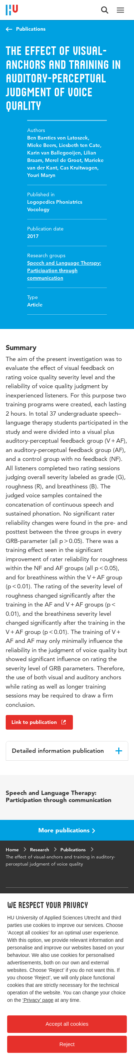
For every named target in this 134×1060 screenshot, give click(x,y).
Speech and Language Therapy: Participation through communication (64, 270)
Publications (30, 29)
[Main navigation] (120, 10)
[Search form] (105, 10)
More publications (66, 830)
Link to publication (39, 722)
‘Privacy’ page (38, 1000)
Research (39, 849)
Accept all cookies (66, 1024)
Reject (67, 1044)
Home (12, 849)
